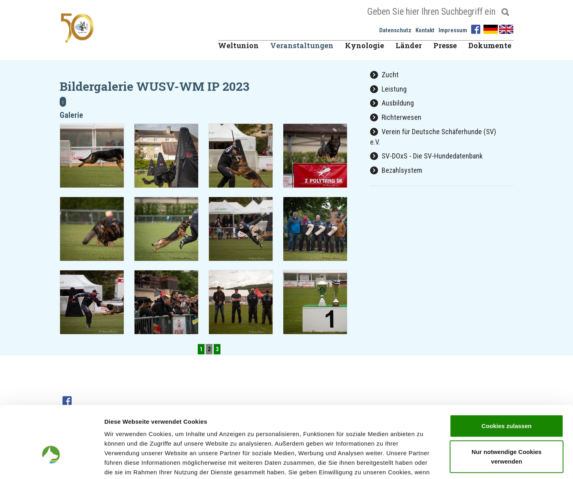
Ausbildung (392, 103)
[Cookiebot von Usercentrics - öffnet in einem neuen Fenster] (51, 463)
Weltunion (238, 45)
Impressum (453, 30)
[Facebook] (476, 28)
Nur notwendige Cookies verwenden (507, 406)
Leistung (388, 89)
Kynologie (364, 45)
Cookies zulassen (506, 375)
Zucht (384, 74)
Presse (445, 45)
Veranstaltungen (301, 45)
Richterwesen (395, 117)
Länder (409, 45)
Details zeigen (423, 463)
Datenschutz (395, 30)
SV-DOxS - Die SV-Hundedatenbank (426, 156)
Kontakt (425, 30)
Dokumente (489, 45)
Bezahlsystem (396, 170)
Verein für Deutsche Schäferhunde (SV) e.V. (433, 136)
